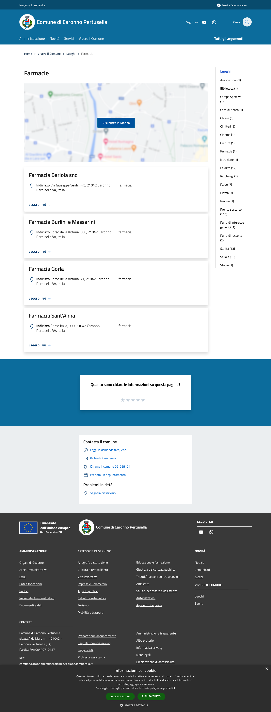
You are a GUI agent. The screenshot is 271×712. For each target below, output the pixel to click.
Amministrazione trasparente (156, 633)
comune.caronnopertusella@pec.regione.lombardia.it (56, 663)
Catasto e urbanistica (92, 598)
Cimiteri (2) (227, 126)
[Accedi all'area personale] (232, 5)
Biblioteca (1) (229, 88)
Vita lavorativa (87, 576)
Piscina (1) (227, 201)
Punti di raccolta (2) (231, 238)
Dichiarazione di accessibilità (155, 661)
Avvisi (199, 576)
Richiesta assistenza (91, 657)
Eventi (199, 603)
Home (28, 53)
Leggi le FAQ (86, 650)
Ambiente (142, 583)
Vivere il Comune (49, 53)
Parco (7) (226, 184)
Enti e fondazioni (30, 584)
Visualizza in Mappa (116, 122)
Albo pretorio (145, 640)
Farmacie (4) (228, 151)
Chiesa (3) (226, 118)
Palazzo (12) (228, 167)
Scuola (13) (227, 256)
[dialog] (135, 688)
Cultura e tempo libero (93, 569)
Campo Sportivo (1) (230, 99)
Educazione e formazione (153, 562)
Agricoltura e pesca (149, 605)
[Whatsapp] (212, 22)
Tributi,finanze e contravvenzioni (158, 576)
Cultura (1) (227, 143)
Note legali (143, 654)
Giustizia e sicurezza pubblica (155, 569)
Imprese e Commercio (92, 584)
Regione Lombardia (32, 5)
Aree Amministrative (33, 569)
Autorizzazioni (145, 598)
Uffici (22, 576)
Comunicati (202, 569)
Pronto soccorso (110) (231, 212)
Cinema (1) (227, 134)
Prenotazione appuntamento (97, 636)
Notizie (199, 562)
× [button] (266, 669)
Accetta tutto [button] (120, 696)
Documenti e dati (30, 605)
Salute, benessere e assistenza (156, 590)
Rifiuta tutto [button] (151, 696)
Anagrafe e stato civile (93, 562)
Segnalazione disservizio (94, 643)
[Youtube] (202, 22)
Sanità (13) (227, 248)
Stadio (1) (226, 265)
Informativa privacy (149, 647)
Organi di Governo (31, 562)
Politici (23, 591)
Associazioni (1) (230, 80)
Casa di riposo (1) (231, 109)
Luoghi (70, 53)
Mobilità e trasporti (91, 612)
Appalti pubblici (88, 591)
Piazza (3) (226, 192)
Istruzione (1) (229, 159)
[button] (135, 705)
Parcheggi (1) (229, 176)
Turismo (83, 605)
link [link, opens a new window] (173, 688)
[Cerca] (247, 22)
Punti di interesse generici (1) (232, 225)
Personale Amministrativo (36, 598)
